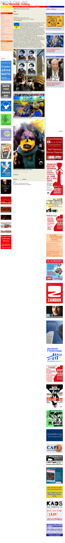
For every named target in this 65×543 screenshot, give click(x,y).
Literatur (3, 39)
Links (2, 44)
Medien (2, 30)
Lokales (2, 16)
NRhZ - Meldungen (51, 9)
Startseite (15, 179)
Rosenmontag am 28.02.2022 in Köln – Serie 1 (22, 91)
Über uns (3, 46)
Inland (2, 18)
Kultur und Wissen (5, 37)
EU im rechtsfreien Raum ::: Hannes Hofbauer (54, 49)
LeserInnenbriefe (4, 42)
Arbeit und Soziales (5, 20)
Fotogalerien (3, 34)
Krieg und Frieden (5, 25)
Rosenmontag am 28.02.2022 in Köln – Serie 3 (22, 169)
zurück (14, 11)
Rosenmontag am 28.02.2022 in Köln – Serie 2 (22, 117)
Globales (3, 23)
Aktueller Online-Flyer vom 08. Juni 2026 (21, 8)
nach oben (24, 179)
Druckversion (15, 14)
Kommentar (3, 27)
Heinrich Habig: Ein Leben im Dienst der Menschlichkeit (54, 83)
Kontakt (2, 48)
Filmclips (3, 32)
